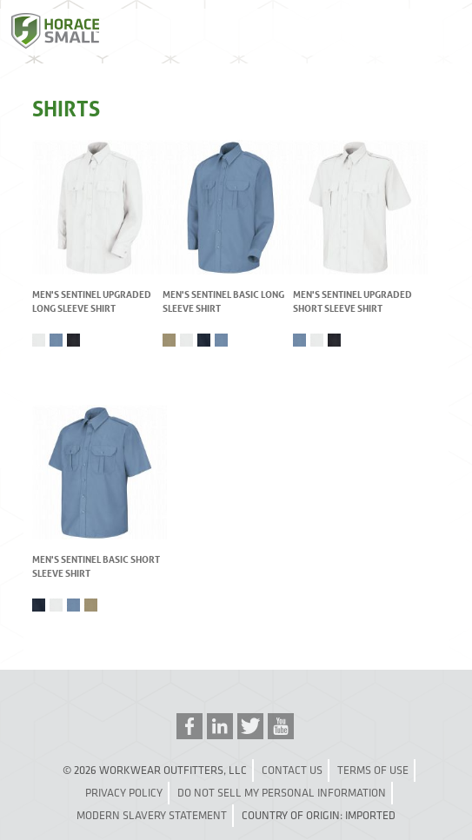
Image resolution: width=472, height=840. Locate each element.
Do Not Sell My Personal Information (281, 792)
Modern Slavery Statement (151, 815)
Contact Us (292, 770)
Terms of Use (373, 770)
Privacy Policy (124, 792)
